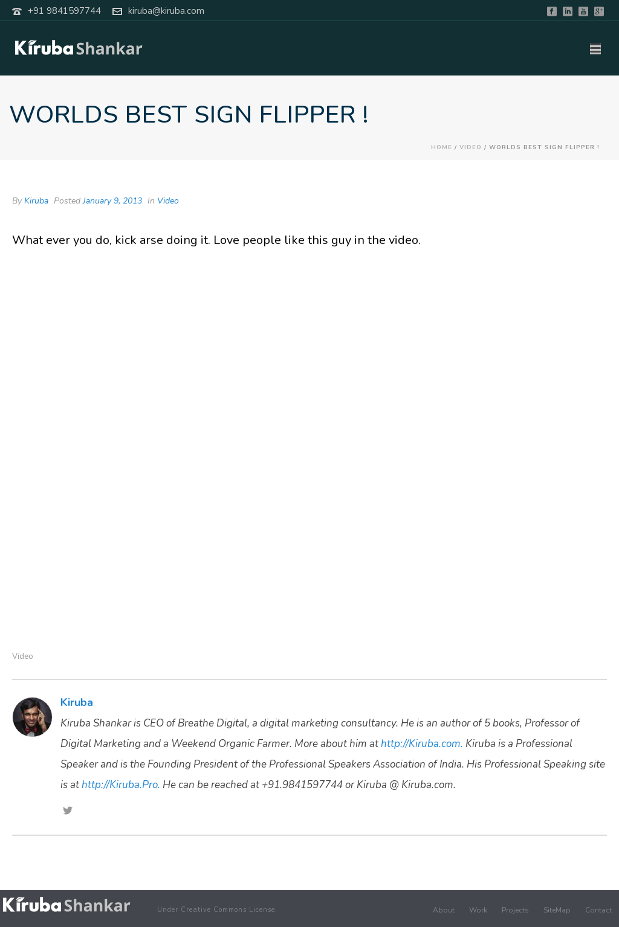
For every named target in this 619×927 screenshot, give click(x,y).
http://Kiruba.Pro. (121, 785)
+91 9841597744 (64, 11)
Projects (515, 910)
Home (441, 147)
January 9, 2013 (112, 201)
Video (470, 147)
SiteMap (557, 910)
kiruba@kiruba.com (166, 11)
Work (478, 910)
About (444, 910)
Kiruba (36, 201)
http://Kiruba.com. (422, 744)
